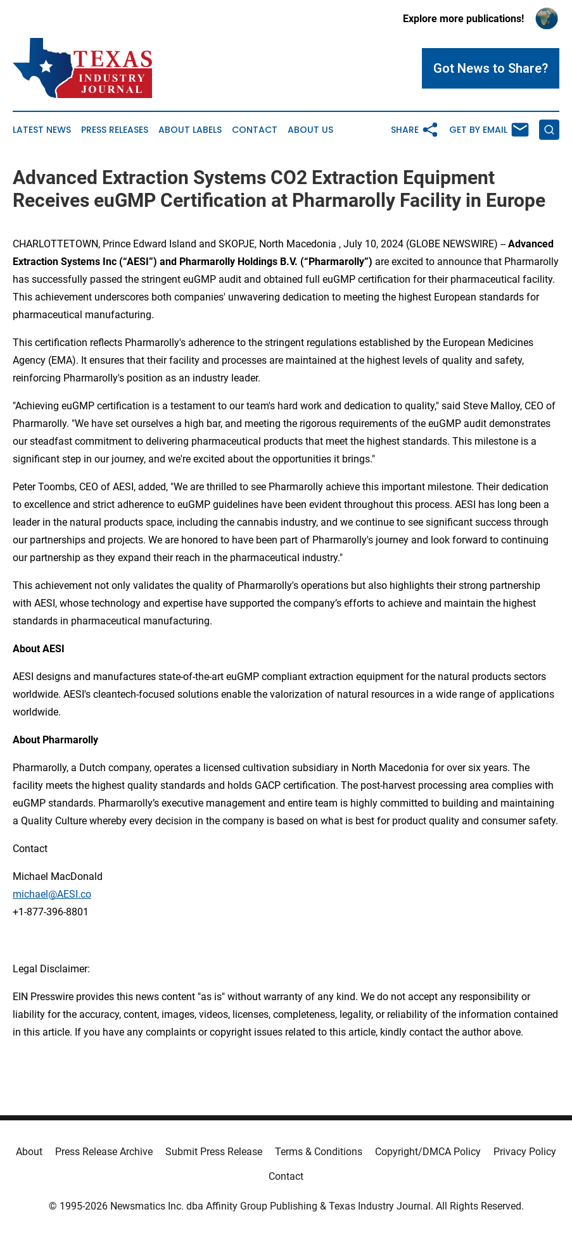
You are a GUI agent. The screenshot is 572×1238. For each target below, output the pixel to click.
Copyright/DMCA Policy (428, 1152)
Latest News (42, 130)
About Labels (190, 130)
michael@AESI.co (52, 894)
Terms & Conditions (318, 1152)
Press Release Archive (104, 1152)
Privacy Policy (524, 1152)
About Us (310, 130)
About (29, 1152)
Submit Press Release (213, 1152)
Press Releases (114, 130)
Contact (254, 130)
